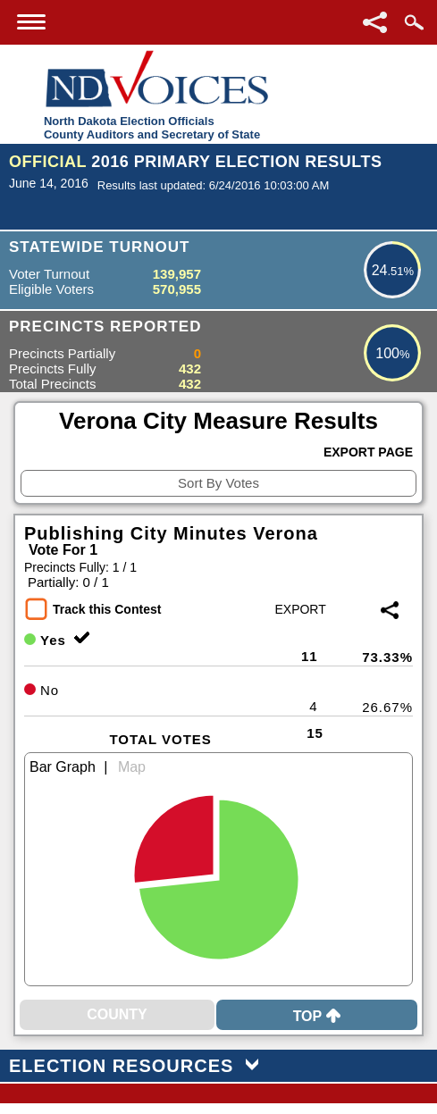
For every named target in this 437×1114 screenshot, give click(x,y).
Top (317, 1016)
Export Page (368, 452)
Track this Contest (107, 609)
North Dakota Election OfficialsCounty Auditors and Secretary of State (152, 127)
